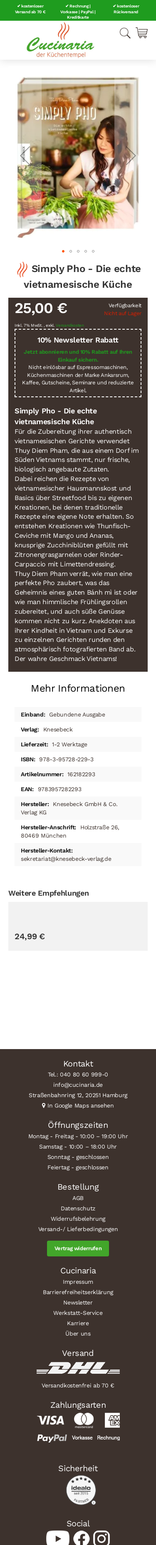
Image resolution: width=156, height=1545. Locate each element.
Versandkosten (70, 325)
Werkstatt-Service (77, 1312)
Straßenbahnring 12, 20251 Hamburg (78, 1095)
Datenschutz (78, 1208)
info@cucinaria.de (78, 1084)
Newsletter (78, 1302)
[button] (25, 155)
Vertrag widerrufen (78, 1248)
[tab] (78, 685)
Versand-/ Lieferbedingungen (78, 1229)
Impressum (78, 1281)
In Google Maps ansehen (80, 1105)
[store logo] (60, 40)
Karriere (78, 1323)
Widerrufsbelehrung (78, 1218)
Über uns (77, 1333)
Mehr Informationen (78, 688)
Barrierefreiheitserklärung (78, 1292)
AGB (78, 1198)
